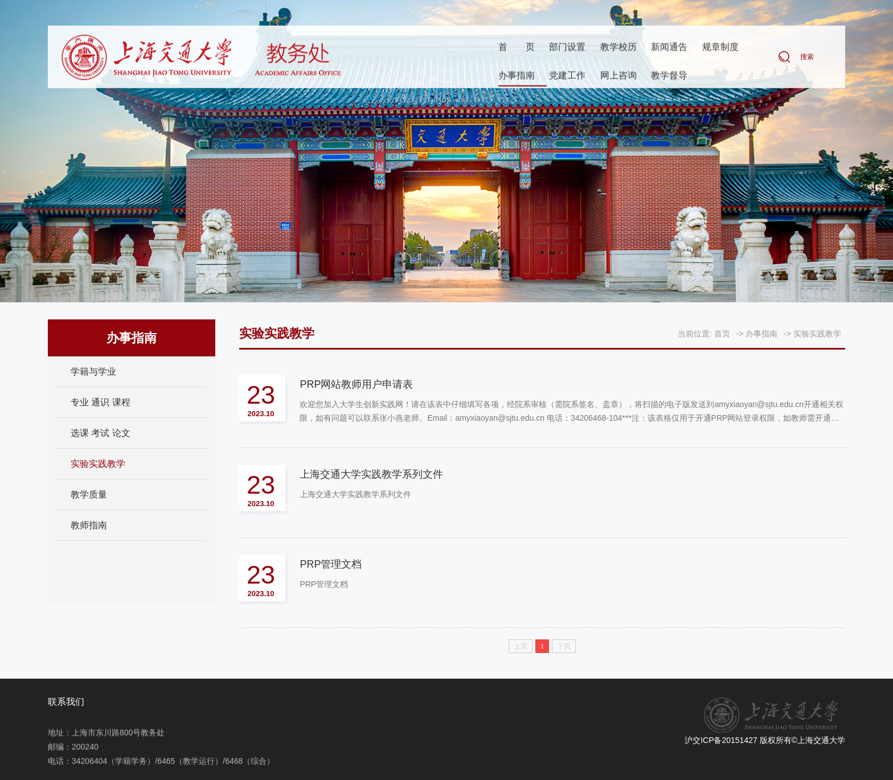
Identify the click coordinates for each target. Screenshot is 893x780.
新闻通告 (669, 47)
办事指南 (516, 76)
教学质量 (89, 494)
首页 (516, 47)
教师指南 (89, 525)
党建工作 (567, 76)
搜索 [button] (807, 57)
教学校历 (618, 47)
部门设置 (567, 47)
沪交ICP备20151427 (721, 740)
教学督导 (669, 76)
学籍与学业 (93, 371)
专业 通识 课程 (100, 402)
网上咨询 (618, 76)
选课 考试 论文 (100, 433)
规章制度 (720, 47)
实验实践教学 (98, 464)
